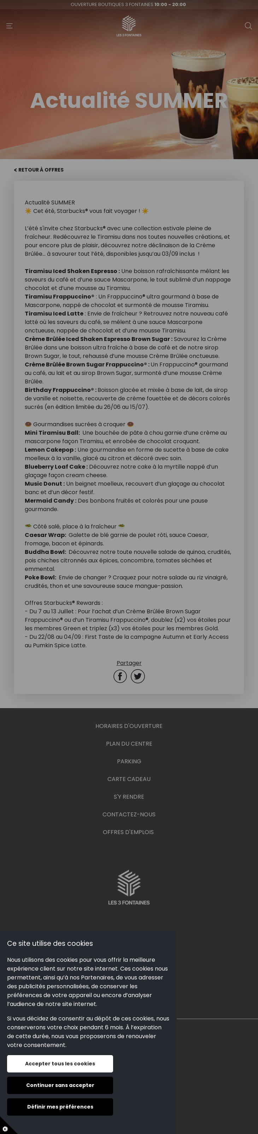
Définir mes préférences (60, 1106)
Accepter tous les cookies (60, 1063)
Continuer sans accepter (60, 1085)
